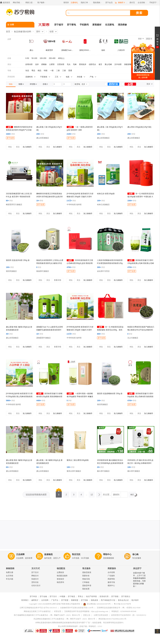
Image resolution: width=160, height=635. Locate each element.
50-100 (34, 58)
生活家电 (109, 24)
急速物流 (48, 554)
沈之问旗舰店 (132, 338)
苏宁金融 (43, 596)
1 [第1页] (59, 494)
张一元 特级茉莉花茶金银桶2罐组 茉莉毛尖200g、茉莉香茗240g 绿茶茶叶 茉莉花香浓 (110, 330)
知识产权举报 (91, 596)
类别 (9, 64)
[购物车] (121, 2)
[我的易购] (98, 2)
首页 (8, 31)
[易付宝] (132, 2)
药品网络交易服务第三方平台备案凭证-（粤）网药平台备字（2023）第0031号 (64, 619)
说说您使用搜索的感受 (36, 494)
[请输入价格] (57, 84)
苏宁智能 (114, 596)
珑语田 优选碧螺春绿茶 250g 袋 (109, 394)
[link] (11, 84)
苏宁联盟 (64, 600)
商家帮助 (111, 579)
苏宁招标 (84, 600)
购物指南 (10, 568)
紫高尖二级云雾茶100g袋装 (78, 460)
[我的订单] (85, 2)
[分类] (20, 24)
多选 (149, 39)
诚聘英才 (34, 600)
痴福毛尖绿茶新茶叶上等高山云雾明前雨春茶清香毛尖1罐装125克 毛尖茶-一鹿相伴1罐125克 (49, 263)
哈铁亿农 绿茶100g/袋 (106, 194)
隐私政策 (94, 600)
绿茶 (51, 31)
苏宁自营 (10, 138)
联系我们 (25, 600)
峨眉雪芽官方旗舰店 (14, 204)
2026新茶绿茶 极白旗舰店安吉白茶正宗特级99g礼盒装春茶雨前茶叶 (110, 463)
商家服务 (112, 568)
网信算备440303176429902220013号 (112, 619)
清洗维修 (122, 24)
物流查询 (60, 582)
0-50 (27, 58)
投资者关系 (104, 596)
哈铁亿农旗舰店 (103, 204)
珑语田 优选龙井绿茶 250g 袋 (17, 260)
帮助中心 (107, 554)
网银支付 (35, 576)
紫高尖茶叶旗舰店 (74, 471)
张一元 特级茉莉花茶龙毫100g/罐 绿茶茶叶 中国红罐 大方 (140, 197)
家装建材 (96, 24)
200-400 (52, 58)
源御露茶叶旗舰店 (43, 338)
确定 (133, 495)
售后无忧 (76, 554)
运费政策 (60, 572)
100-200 (43, 58)
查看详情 (57, 280)
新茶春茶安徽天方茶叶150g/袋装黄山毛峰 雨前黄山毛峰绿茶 (140, 263)
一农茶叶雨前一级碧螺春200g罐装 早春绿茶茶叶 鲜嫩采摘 (80, 397)
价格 (9, 58)
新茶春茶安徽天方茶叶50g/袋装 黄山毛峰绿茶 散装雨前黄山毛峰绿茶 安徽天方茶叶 (140, 397)
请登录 (66, 2)
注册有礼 (74, 2)
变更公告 (86, 615)
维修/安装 (86, 579)
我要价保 (85, 576)
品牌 (9, 39)
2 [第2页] (66, 494)
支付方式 (35, 568)
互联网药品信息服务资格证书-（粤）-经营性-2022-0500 (118, 608)
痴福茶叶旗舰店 (42, 271)
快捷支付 (35, 579)
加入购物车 (27, 147)
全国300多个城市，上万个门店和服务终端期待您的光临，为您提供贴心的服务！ (139, 579)
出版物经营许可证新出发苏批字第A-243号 (76, 608)
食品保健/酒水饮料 (22, 31)
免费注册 (9, 572)
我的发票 (85, 589)
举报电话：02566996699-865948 (123, 611)
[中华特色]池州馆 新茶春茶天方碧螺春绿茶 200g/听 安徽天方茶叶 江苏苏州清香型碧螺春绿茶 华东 (80, 197)
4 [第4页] (81, 494)
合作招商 (111, 572)
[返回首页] (6, 2)
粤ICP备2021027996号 (122, 604)
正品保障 (20, 554)
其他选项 (11, 77)
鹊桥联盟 (74, 600)
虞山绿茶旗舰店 (42, 138)
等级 (9, 70)
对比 (10, 147)
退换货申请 (86, 585)
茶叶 (38, 31)
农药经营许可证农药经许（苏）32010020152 (128, 615)
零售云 (80, 596)
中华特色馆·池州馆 (74, 204)
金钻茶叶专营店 (103, 271)
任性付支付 (35, 585)
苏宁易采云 (125, 596)
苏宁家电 (71, 24)
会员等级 (9, 576)
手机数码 (84, 24)
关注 (18, 147)
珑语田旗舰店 (11, 271)
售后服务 (86, 568)
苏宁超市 (58, 24)
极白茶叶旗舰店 (103, 471)
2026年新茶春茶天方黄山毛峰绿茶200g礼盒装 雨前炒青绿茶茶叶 (80, 263)
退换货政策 (86, 572)
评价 (10, 134)
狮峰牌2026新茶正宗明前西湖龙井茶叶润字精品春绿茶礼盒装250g (49, 197)
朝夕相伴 (135, 600)
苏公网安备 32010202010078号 (97, 604)
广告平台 (54, 600)
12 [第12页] (92, 494)
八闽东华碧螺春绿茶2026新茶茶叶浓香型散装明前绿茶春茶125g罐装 (110, 263)
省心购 (135, 554)
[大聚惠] (44, 24)
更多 (141, 39)
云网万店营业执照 (101, 615)
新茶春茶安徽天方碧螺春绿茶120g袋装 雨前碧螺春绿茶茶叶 (49, 397)
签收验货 (60, 579)
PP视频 (62, 596)
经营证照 (57, 611)
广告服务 (111, 576)
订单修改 (85, 582)
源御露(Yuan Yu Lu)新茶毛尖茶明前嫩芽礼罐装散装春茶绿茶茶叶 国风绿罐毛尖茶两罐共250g (49, 330)
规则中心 (111, 585)
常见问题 (9, 579)
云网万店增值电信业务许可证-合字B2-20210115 (38, 608)
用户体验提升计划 (108, 600)
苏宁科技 (33, 596)
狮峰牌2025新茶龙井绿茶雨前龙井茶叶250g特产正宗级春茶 (19, 130)
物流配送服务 (62, 576)
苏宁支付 (35, 572)
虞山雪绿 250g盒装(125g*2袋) (139, 127)
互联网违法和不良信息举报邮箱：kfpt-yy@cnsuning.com (86, 611)
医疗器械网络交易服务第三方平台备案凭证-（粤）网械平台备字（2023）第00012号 (47, 615)
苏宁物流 (71, 596)
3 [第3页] (74, 494)
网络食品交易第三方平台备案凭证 (37, 611)
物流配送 (61, 568)
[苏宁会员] (109, 2)
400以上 (61, 58)
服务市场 (111, 582)
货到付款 (35, 582)
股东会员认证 (123, 600)
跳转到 (116, 494)
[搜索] (100, 13)
